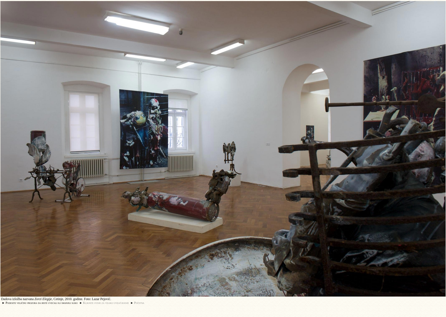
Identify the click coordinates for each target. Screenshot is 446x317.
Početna (139, 302)
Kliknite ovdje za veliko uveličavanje (106, 302)
